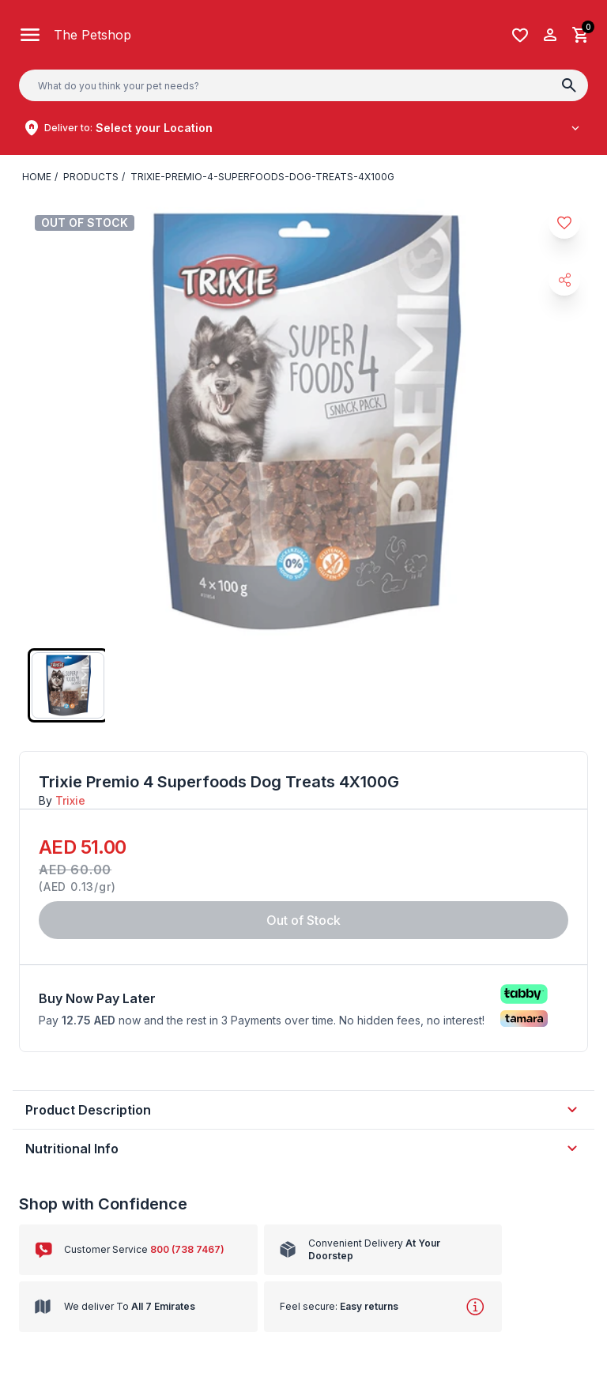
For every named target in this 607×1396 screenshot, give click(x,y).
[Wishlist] (520, 35)
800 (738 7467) (187, 1249)
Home (36, 177)
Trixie (70, 800)
